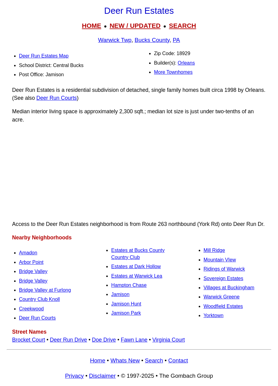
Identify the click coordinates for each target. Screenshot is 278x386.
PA (176, 40)
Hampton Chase (129, 285)
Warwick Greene (222, 296)
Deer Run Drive (68, 340)
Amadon (28, 252)
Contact (178, 360)
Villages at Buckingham (229, 287)
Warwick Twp (114, 40)
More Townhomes (173, 72)
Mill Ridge (214, 250)
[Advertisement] (139, 172)
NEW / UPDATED (135, 25)
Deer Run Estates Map (44, 55)
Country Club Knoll (39, 299)
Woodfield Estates (223, 306)
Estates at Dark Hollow (136, 266)
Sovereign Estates (223, 278)
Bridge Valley (33, 271)
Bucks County (152, 40)
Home (97, 360)
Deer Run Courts (56, 98)
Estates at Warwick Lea (136, 276)
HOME (91, 25)
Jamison (120, 294)
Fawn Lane (134, 340)
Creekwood (31, 308)
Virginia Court (168, 340)
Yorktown (214, 315)
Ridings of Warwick (224, 269)
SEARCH (182, 25)
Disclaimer (102, 376)
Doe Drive (104, 340)
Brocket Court (28, 340)
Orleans (186, 63)
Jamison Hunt (126, 303)
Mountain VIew (220, 259)
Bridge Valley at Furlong (45, 290)
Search (154, 360)
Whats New (125, 360)
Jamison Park (126, 313)
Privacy (74, 376)
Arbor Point (31, 262)
